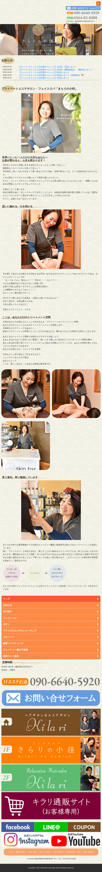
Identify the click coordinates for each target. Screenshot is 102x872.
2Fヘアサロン (59, 852)
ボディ (6, 624)
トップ (6, 599)
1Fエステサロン (45, 852)
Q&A (79, 852)
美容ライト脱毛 (11, 656)
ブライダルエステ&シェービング (19, 630)
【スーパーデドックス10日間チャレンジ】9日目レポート (44, 72)
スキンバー (8, 637)
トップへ (14, 10)
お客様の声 (70, 852)
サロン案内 (33, 852)
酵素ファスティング (13, 643)
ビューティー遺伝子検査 (15, 650)
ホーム (11, 852)
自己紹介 (7, 611)
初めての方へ (21, 852)
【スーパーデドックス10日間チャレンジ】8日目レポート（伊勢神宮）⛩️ (51, 75)
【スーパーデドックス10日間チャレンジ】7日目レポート (44, 78)
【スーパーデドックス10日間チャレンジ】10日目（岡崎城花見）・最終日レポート (55, 70)
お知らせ (7, 605)
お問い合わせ (88, 852)
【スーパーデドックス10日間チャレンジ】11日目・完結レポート (47, 67)
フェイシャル (10, 618)
